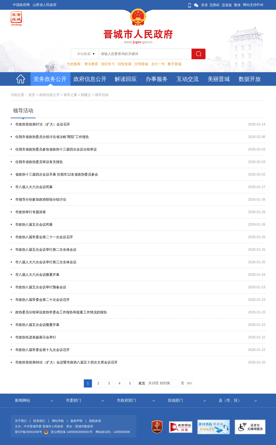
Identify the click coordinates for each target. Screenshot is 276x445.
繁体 (237, 5)
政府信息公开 (49, 95)
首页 (31, 95)
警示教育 (91, 64)
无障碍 (214, 5)
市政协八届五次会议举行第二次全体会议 (45, 249)
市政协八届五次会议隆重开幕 (37, 325)
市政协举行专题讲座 (30, 212)
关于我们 (21, 420)
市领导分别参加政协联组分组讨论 (40, 199)
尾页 (141, 383)
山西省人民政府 (44, 5)
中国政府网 (21, 5)
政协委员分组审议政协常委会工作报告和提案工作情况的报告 (61, 312)
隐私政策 (95, 420)
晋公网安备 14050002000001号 (72, 432)
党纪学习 (108, 64)
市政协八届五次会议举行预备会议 (40, 287)
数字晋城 (174, 64)
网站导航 (58, 420)
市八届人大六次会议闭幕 (34, 187)
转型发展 (124, 64)
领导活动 (101, 95)
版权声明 (76, 420)
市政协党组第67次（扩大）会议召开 (42, 124)
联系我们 (39, 420)
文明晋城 (141, 64)
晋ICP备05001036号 (28, 432)
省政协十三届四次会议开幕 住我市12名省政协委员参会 (56, 174)
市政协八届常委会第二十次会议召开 (42, 299)
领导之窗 (70, 95)
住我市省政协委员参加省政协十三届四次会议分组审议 (56, 149)
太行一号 (158, 64)
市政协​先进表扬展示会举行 (35, 337)
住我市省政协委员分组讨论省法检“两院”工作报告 (52, 137)
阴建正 (86, 95)
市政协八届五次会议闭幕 (34, 224)
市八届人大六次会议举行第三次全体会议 (45, 262)
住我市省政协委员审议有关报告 (39, 162)
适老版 (227, 5)
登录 (204, 5)
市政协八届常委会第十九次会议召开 (42, 350)
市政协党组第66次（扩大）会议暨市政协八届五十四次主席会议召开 (66, 362)
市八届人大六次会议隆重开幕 (37, 274)
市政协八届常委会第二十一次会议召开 (44, 237)
